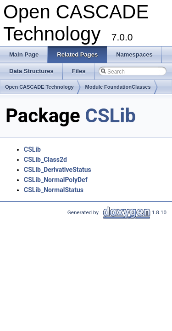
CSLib (110, 115)
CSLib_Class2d (45, 159)
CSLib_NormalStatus (53, 190)
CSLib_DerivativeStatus (57, 169)
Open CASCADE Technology (39, 87)
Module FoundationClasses (118, 87)
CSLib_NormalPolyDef (56, 179)
